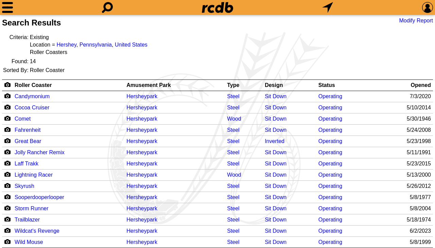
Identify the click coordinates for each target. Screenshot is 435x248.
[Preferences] (427, 7)
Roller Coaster (33, 85)
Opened (421, 85)
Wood (234, 119)
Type (233, 85)
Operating (330, 96)
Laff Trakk (26, 163)
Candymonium (32, 96)
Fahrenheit (28, 130)
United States (131, 45)
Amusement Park (148, 85)
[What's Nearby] (327, 7)
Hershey (66, 45)
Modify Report (416, 20)
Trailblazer (27, 220)
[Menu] (7, 7)
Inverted (274, 141)
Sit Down (275, 96)
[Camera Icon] (7, 95)
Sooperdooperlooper (39, 197)
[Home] (217, 7)
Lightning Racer (34, 175)
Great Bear (28, 141)
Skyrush (24, 186)
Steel (233, 96)
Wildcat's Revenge (37, 231)
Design (274, 85)
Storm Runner (32, 208)
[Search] (107, 7)
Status (326, 85)
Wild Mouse (29, 242)
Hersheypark (141, 96)
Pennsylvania (96, 45)
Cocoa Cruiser (32, 107)
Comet (23, 119)
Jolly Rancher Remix (40, 152)
